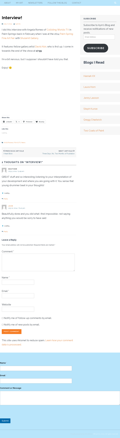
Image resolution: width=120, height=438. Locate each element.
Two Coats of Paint (94, 130)
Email (5, 291)
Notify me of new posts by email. (22, 324)
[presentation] (18, 417)
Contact (76, 3)
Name (6, 277)
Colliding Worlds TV (58, 29)
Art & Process (8, 142)
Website (6, 304)
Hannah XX (89, 76)
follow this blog (57, 3)
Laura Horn (90, 87)
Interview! (12, 17)
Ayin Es (17, 24)
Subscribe (95, 48)
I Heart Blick (20, 152)
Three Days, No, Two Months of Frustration (58, 152)
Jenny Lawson (91, 97)
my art (19, 3)
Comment (8, 251)
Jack (10, 206)
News (23, 142)
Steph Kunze (91, 108)
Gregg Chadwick (93, 119)
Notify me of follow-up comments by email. (28, 318)
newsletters (35, 3)
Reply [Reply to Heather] (6, 199)
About (7, 3)
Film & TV (17, 142)
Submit (5, 421)
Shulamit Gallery (29, 38)
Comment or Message (10, 388)
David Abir (40, 46)
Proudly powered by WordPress (81, 434)
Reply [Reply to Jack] (6, 231)
